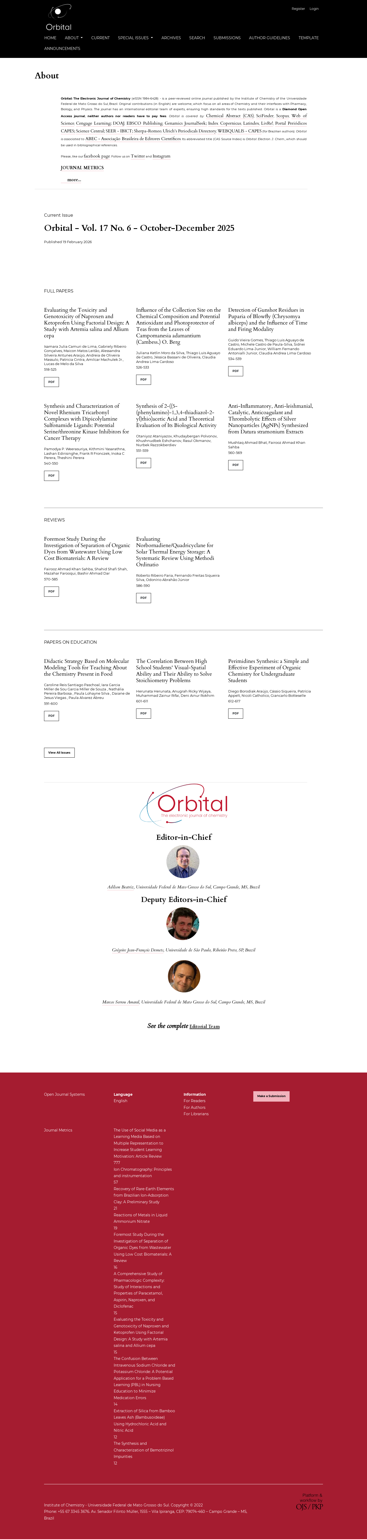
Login (314, 9)
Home (50, 37)
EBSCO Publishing (145, 123)
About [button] (72, 37)
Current (100, 37)
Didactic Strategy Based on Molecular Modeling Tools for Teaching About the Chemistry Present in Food (86, 668)
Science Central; (90, 131)
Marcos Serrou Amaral (120, 1002)
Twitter (138, 156)
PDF (51, 382)
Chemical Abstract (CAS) (230, 116)
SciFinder (265, 116)
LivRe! (267, 123)
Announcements (62, 48)
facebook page (97, 156)
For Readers (195, 1101)
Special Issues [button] (134, 37)
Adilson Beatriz (120, 887)
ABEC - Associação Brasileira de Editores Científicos (133, 139)
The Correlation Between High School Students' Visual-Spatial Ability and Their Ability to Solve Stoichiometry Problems (174, 671)
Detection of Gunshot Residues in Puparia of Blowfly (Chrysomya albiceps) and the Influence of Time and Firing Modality (267, 319)
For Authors (195, 1107)
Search (197, 37)
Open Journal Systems (64, 1094)
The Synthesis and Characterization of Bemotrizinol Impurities (144, 1450)
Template (309, 37)
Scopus (282, 116)
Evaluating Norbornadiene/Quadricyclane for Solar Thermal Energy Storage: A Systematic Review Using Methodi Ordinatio (175, 551)
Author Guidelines (269, 37)
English (120, 1101)
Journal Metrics (58, 1130)
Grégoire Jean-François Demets (137, 950)
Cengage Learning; (94, 123)
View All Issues (59, 752)
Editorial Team (205, 1027)
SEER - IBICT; (119, 131)
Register (298, 9)
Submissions (227, 37)
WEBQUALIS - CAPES (240, 131)
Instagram (162, 156)
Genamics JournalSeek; (185, 123)
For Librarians (196, 1114)
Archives (171, 37)
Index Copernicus (224, 123)
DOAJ (118, 123)
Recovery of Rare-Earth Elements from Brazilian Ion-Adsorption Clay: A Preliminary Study (144, 1195)
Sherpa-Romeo (147, 131)
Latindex (251, 123)
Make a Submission (271, 1096)
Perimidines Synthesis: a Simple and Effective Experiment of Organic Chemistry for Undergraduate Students (268, 671)
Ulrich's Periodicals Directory (189, 131)
